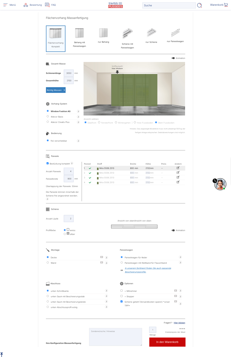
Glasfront (90, 122)
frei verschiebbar (57, 140)
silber (70, 234)
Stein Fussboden (164, 122)
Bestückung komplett (58, 163)
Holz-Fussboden (143, 122)
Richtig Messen (54, 90)
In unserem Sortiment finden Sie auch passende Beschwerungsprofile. (148, 270)
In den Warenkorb (167, 342)
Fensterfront (105, 122)
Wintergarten (123, 122)
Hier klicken (179, 322)
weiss (70, 230)
